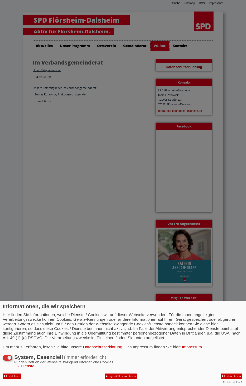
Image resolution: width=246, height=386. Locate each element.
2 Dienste (24, 366)
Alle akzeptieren (231, 376)
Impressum (192, 347)
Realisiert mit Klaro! (232, 382)
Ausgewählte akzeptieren (121, 376)
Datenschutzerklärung (102, 347)
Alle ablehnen (12, 376)
